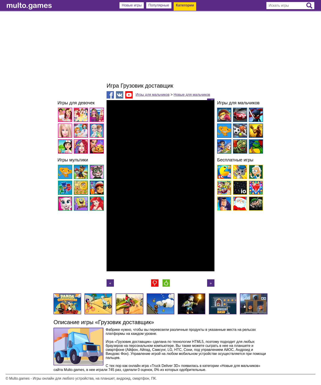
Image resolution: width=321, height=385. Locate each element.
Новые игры (132, 5)
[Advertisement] (160, 47)
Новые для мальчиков (192, 95)
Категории (185, 5)
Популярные (158, 5)
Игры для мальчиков (152, 95)
